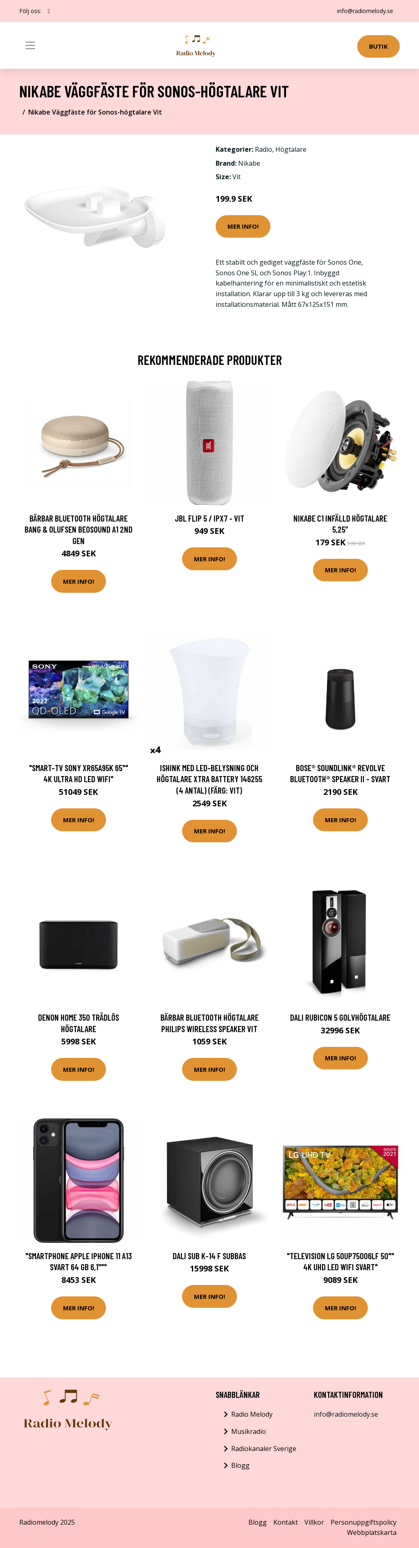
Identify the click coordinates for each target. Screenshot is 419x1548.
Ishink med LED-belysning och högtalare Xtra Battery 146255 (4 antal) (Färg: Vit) (209, 779)
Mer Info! (243, 226)
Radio (263, 149)
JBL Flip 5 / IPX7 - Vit (209, 518)
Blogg (240, 1465)
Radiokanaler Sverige (263, 1448)
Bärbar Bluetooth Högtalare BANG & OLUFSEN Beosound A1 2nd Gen (79, 529)
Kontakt (285, 1522)
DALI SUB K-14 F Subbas (209, 1256)
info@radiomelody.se (365, 11)
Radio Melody (252, 1414)
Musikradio (248, 1431)
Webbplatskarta (371, 1532)
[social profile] (49, 11)
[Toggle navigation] (30, 45)
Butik (378, 46)
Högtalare (290, 149)
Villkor (314, 1522)
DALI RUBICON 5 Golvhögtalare (340, 1017)
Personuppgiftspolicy (363, 1522)
